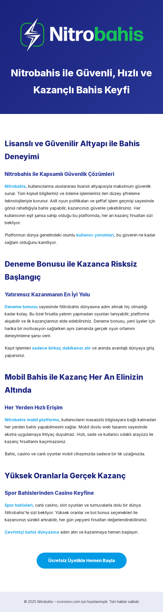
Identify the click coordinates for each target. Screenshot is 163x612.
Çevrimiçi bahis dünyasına (32, 532)
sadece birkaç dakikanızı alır (61, 348)
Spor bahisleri (19, 505)
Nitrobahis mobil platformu (32, 419)
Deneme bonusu (21, 306)
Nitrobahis (15, 186)
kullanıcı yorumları (95, 235)
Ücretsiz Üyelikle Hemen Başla (81, 560)
